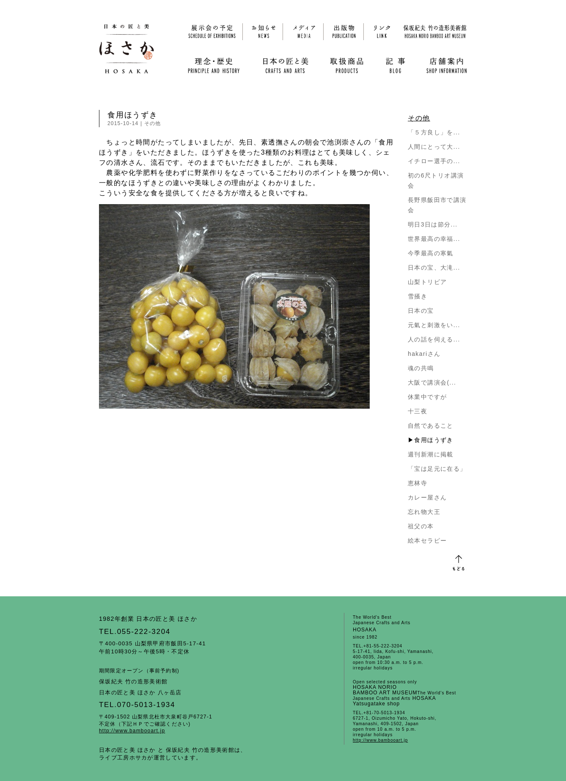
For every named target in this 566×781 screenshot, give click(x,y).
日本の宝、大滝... (434, 267)
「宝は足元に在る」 (437, 468)
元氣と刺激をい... (434, 325)
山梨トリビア (427, 282)
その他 (152, 123)
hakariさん (424, 353)
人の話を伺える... (434, 339)
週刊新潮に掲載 (430, 454)
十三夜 (417, 411)
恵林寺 (417, 483)
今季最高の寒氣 (430, 253)
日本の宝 (421, 310)
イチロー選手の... (434, 161)
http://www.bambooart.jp (132, 731)
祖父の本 (421, 526)
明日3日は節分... (432, 224)
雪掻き (417, 296)
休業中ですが (427, 396)
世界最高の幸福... (434, 238)
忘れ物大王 (424, 511)
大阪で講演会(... (432, 382)
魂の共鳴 (421, 368)
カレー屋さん (427, 497)
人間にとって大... (434, 146)
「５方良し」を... (434, 132)
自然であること (430, 425)
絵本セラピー (427, 540)
